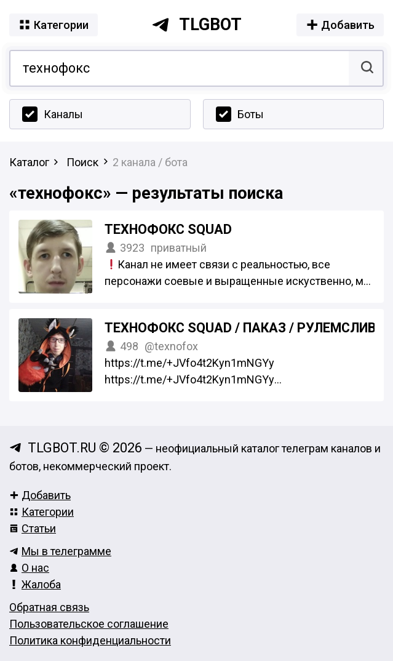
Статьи (32, 528)
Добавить (40, 495)
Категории (41, 511)
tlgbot (196, 24)
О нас (29, 567)
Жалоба (35, 584)
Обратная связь (49, 607)
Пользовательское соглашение (89, 623)
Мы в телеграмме (60, 551)
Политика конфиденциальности (90, 640)
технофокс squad (168, 229)
